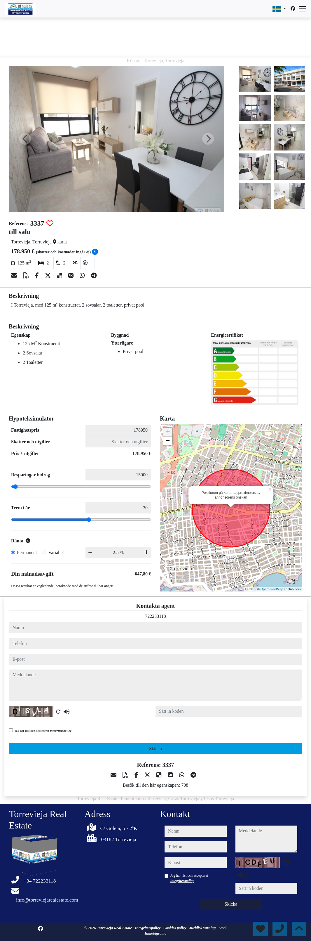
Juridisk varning (203, 928)
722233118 (155, 616)
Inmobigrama (156, 933)
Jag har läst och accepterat (43, 730)
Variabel (56, 552)
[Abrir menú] (302, 8)
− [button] (168, 441)
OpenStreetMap (272, 589)
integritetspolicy (60, 730)
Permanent (27, 552)
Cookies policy (175, 928)
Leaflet (250, 589)
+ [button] (168, 432)
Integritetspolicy (148, 928)
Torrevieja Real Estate (115, 928)
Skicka (155, 748)
